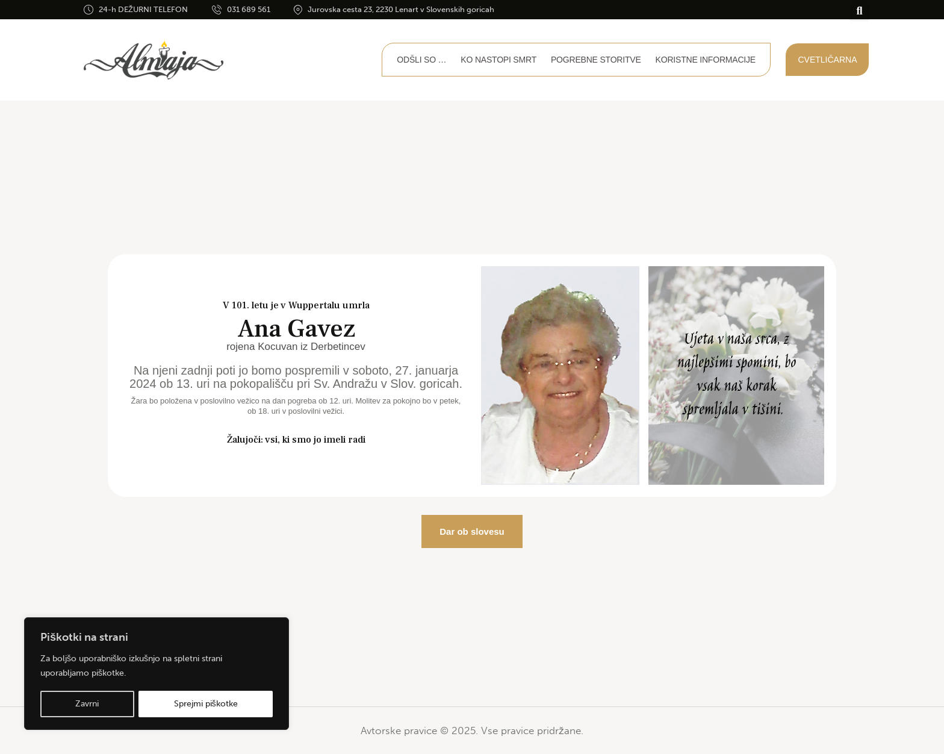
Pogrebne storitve (596, 59)
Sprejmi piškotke (206, 704)
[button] (859, 11)
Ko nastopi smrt (498, 59)
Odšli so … (421, 59)
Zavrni (87, 704)
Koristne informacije (706, 59)
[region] (156, 674)
